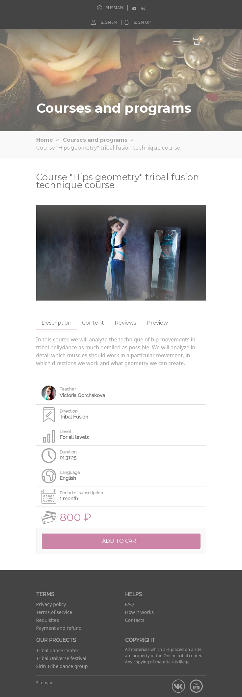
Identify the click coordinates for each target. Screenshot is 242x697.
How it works (139, 612)
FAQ (129, 604)
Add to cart (121, 541)
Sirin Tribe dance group (62, 666)
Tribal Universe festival (61, 658)
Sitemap (44, 682)
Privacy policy (51, 604)
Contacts (135, 620)
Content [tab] (93, 323)
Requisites (47, 620)
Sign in (109, 22)
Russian (114, 8)
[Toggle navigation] (177, 41)
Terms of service (54, 612)
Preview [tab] (157, 323)
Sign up (142, 22)
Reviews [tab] (125, 323)
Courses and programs (95, 140)
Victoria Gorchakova (82, 395)
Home (44, 140)
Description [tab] (56, 323)
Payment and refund (59, 628)
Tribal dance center (57, 650)
